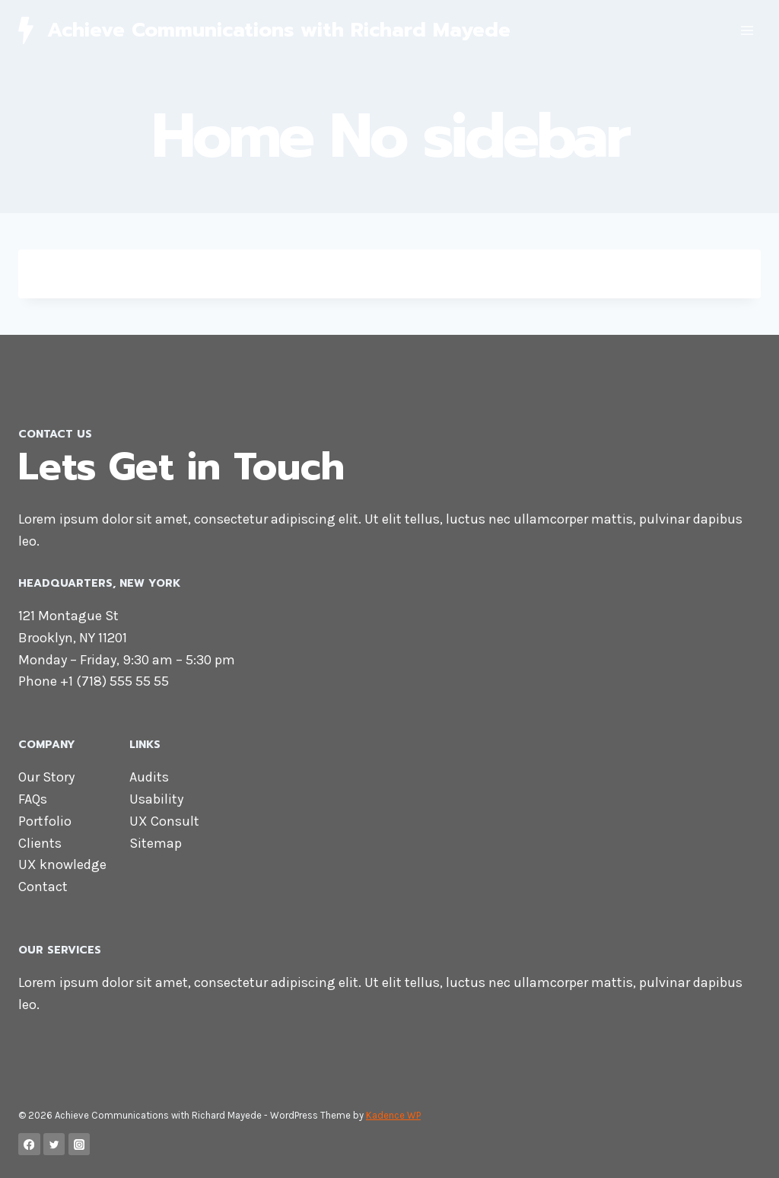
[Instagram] (79, 1144)
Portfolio (45, 821)
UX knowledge (62, 864)
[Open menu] (747, 30)
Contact (43, 886)
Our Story (46, 777)
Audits (149, 777)
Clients (40, 843)
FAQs (32, 799)
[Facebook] (29, 1144)
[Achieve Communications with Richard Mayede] (264, 30)
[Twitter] (54, 1144)
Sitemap (155, 843)
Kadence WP (393, 1115)
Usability (156, 799)
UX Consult (164, 821)
